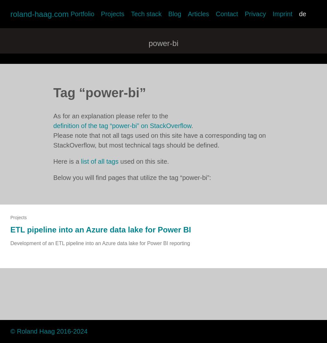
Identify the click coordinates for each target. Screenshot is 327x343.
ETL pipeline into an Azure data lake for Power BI (100, 229)
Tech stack (146, 14)
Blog (174, 14)
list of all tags (100, 161)
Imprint (282, 14)
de (302, 14)
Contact (227, 14)
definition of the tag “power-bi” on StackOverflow (122, 125)
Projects (112, 14)
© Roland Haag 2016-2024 (49, 331)
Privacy (255, 14)
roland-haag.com (39, 14)
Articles (198, 14)
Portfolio (82, 14)
